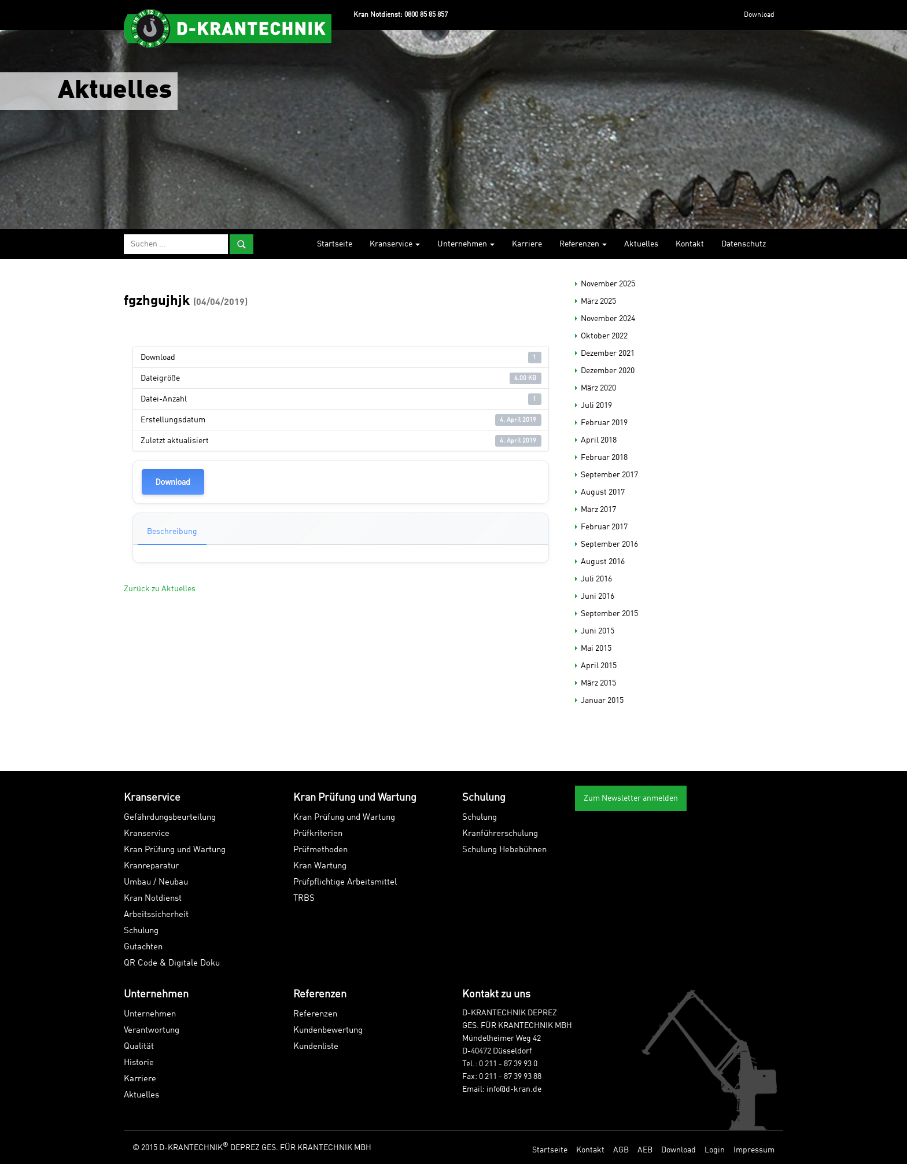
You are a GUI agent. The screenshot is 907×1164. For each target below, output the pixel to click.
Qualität (139, 1047)
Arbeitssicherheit (156, 915)
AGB (621, 1150)
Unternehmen (466, 244)
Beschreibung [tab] (172, 532)
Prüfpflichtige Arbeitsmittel (345, 882)
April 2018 (599, 440)
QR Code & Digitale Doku (172, 963)
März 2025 (598, 301)
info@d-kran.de (513, 1089)
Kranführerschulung (500, 834)
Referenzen (583, 244)
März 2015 (598, 683)
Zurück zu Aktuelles (160, 589)
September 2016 (609, 544)
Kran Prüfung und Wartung (175, 850)
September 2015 (609, 614)
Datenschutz (743, 244)
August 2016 (603, 562)
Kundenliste (315, 1047)
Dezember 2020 (608, 371)
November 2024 (608, 319)
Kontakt (690, 244)
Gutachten (143, 947)
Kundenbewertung (328, 1030)
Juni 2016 (597, 596)
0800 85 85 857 (426, 15)
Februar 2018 (604, 458)
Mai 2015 (596, 648)
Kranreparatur (151, 866)
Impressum (754, 1150)
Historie (139, 1063)
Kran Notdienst (153, 898)
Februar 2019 (604, 423)
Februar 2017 (604, 527)
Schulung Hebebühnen (504, 850)
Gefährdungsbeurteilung (170, 817)
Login (715, 1150)
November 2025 (608, 284)
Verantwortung (151, 1030)
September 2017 (609, 475)
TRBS (304, 898)
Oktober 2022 (604, 336)
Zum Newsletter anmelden (631, 798)
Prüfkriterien (317, 834)
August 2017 (603, 492)
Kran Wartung (319, 866)
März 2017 (598, 510)
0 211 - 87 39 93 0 (508, 1064)
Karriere (527, 244)
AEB (644, 1150)
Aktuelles (641, 244)
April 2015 (599, 666)
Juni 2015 (597, 631)
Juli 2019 (596, 405)
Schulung (141, 931)
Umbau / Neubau (156, 882)
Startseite (334, 244)
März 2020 (598, 388)
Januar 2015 (602, 701)
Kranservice (395, 244)
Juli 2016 (596, 579)
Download (759, 15)
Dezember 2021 (608, 353)
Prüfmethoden (320, 850)
